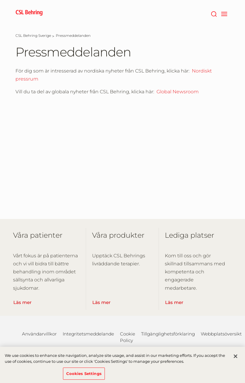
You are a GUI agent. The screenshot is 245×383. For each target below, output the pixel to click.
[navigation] (224, 13)
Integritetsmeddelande (88, 334)
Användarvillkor (39, 334)
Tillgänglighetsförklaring (168, 334)
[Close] (235, 358)
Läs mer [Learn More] (22, 302)
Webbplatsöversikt (221, 334)
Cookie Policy (127, 337)
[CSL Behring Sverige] (33, 35)
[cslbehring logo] (29, 13)
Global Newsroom (178, 91)
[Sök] (214, 13)
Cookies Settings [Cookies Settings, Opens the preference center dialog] (84, 375)
